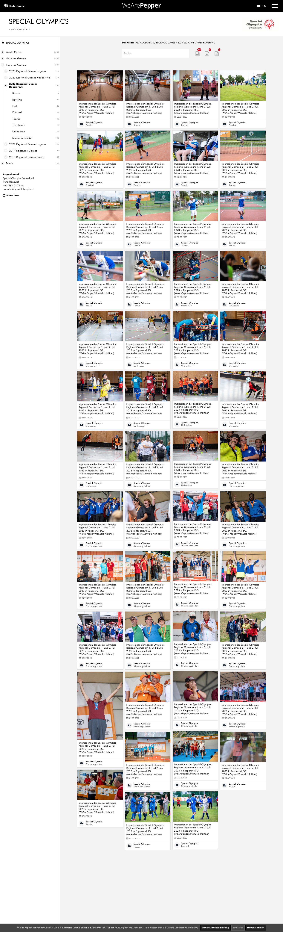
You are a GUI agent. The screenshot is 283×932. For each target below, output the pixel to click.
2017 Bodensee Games (23, 150)
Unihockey (18, 131)
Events (9, 163)
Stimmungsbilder (22, 138)
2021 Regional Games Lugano (27, 144)
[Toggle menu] (274, 6)
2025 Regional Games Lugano (27, 71)
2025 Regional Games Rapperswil (29, 77)
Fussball (17, 112)
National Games (16, 58)
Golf (14, 106)
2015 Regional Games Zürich (26, 157)
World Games (14, 52)
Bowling (17, 100)
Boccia (16, 93)
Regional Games (16, 65)
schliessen (238, 928)
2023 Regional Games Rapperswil (23, 85)
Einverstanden (255, 928)
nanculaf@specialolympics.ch (18, 189)
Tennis (16, 119)
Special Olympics (16, 43)
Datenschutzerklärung (215, 928)
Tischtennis (18, 125)
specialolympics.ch (19, 29)
